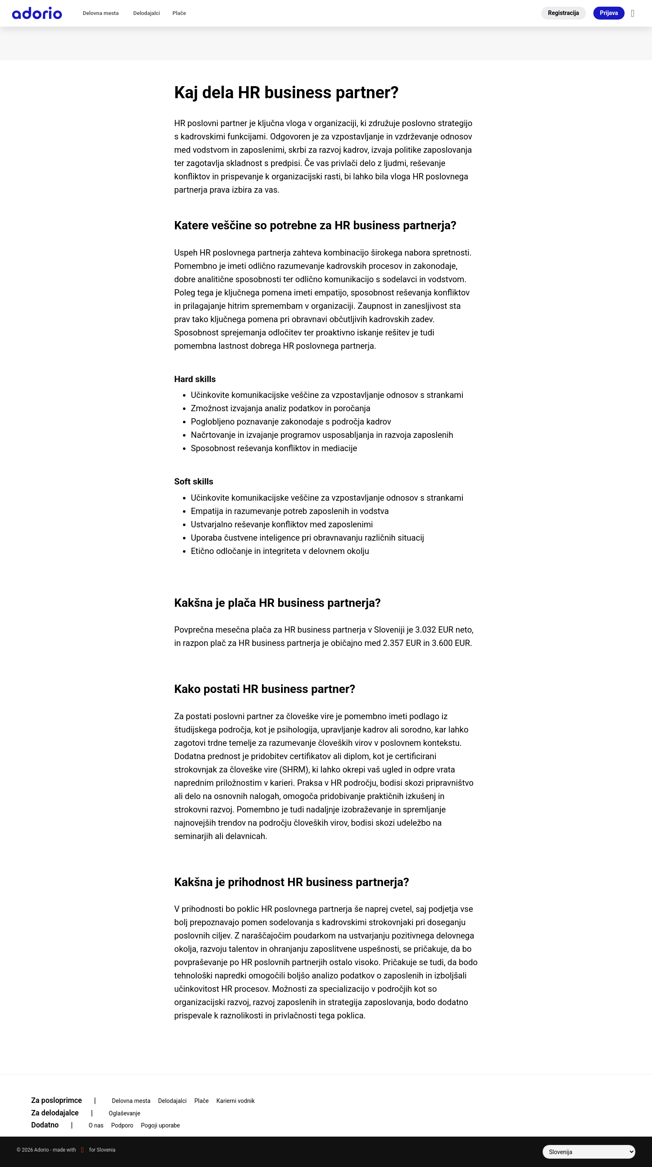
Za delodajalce (67, 1113)
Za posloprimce (68, 1100)
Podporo (122, 1125)
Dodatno (57, 1125)
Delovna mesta (101, 13)
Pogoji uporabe (160, 1125)
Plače (179, 13)
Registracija (563, 13)
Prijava (609, 13)
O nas (96, 1125)
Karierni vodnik (236, 1100)
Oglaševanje (125, 1113)
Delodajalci (146, 13)
